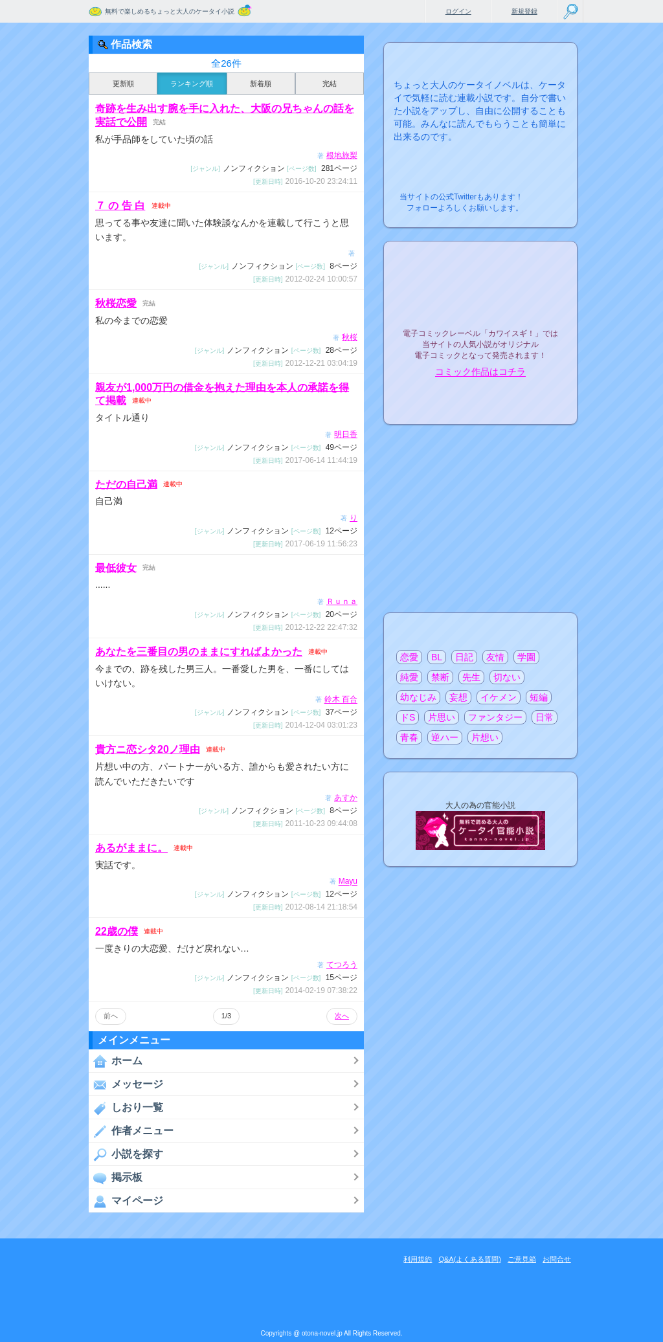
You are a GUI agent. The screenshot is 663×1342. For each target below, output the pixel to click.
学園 (526, 657)
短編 (539, 697)
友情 (495, 657)
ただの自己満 (126, 483)
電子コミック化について (480, 399)
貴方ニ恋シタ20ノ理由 (147, 749)
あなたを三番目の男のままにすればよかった (198, 651)
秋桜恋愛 (116, 303)
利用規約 (417, 1259)
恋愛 (409, 657)
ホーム (115, 1061)
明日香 (345, 434)
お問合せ (557, 1259)
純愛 (409, 677)
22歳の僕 (116, 931)
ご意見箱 (522, 1259)
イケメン (498, 697)
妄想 (458, 697)
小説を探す (126, 1154)
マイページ (126, 1201)
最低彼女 (116, 567)
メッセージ (126, 1084)
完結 (329, 83)
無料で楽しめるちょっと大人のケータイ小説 (169, 11)
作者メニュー (131, 1131)
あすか (345, 797)
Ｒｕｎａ (341, 601)
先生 (471, 677)
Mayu (348, 881)
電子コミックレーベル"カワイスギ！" (480, 299)
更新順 (123, 83)
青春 (409, 737)
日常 (544, 717)
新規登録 (524, 11)
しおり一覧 (126, 1108)
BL (436, 657)
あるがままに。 (131, 847)
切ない (507, 677)
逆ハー (444, 737)
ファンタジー (495, 717)
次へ (342, 1016)
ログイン (458, 11)
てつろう (341, 965)
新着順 (260, 83)
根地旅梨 (341, 155)
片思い (441, 717)
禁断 (440, 677)
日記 (464, 657)
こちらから (547, 193)
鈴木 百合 (340, 699)
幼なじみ (418, 697)
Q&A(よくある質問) (469, 1259)
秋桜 (349, 337)
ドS (407, 717)
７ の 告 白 (120, 205)
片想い (485, 737)
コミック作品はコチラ (480, 372)
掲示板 (115, 1178)
